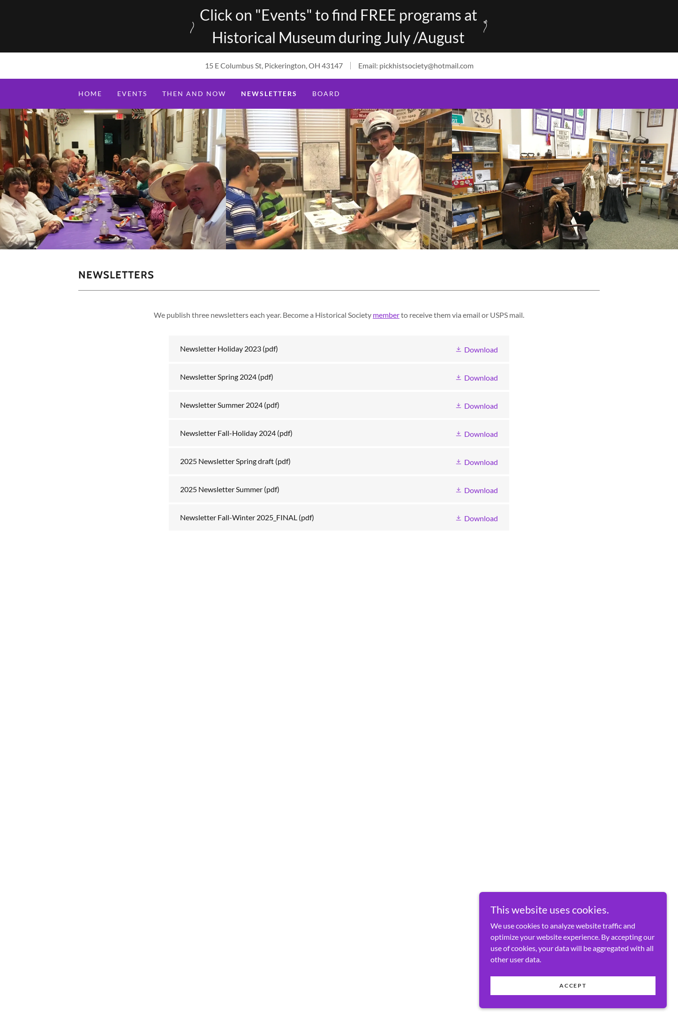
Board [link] (326, 93)
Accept (572, 985)
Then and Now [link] (194, 93)
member (386, 314)
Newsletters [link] (269, 93)
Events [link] (132, 93)
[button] (476, 348)
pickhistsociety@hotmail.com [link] (426, 65)
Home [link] (90, 93)
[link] (339, 349)
